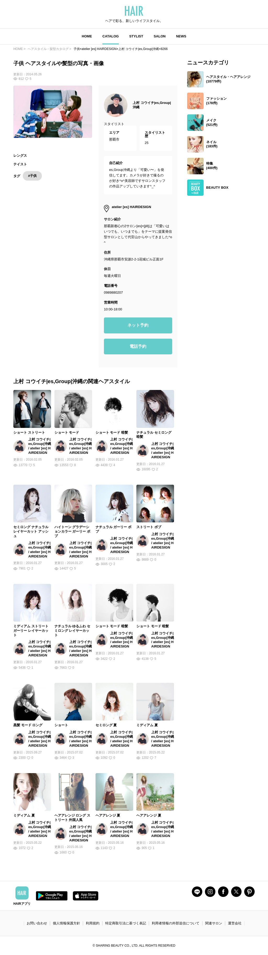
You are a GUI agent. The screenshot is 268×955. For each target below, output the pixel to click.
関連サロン (213, 923)
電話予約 (138, 346)
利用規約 (92, 923)
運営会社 (235, 923)
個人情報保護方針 (66, 923)
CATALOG (110, 36)
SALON (160, 36)
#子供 (32, 176)
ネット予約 (137, 325)
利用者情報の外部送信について (175, 923)
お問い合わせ (37, 923)
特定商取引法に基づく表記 (125, 923)
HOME (87, 36)
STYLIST (136, 36)
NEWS (181, 36)
